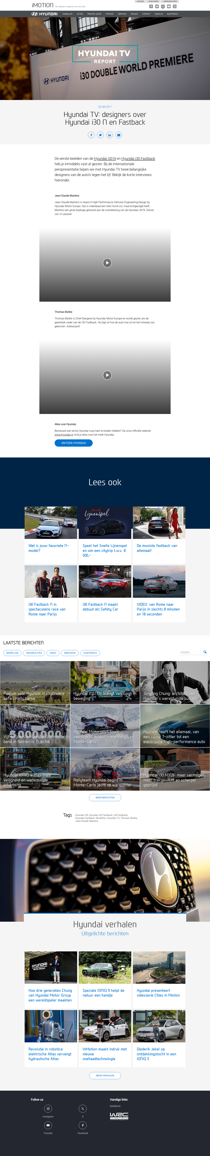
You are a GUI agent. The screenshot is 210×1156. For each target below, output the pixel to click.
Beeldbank (115, 1106)
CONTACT (146, 14)
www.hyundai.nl (64, 434)
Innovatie (70, 653)
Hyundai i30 (81, 815)
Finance (110, 14)
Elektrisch (172, 14)
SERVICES (122, 14)
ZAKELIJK (159, 14)
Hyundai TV (113, 818)
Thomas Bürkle (129, 818)
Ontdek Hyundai (73, 443)
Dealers (140, 1)
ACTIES (80, 14)
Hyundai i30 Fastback (138, 158)
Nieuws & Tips (34, 653)
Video (53, 653)
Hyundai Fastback (85, 818)
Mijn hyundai (153, 1)
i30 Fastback (121, 815)
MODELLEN (68, 14)
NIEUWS (134, 14)
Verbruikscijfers (170, 1)
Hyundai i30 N (105, 158)
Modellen (12, 653)
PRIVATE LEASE (94, 14)
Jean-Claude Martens (86, 821)
